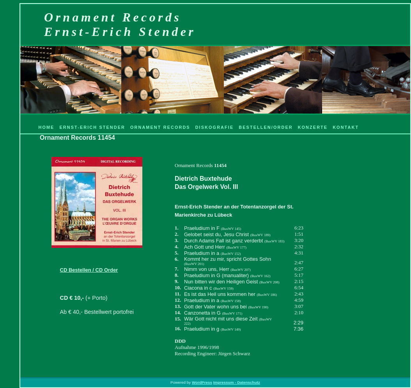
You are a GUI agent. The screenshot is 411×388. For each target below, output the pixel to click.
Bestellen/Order (265, 127)
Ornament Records (160, 127)
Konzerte (313, 127)
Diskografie (214, 127)
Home (46, 127)
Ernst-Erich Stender (92, 127)
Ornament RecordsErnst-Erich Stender (120, 24)
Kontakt (346, 127)
